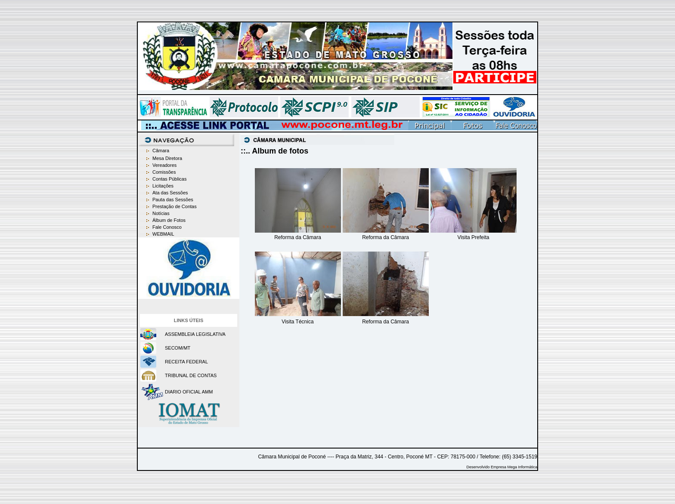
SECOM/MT (177, 347)
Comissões (164, 172)
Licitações (162, 185)
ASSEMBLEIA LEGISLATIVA (195, 334)
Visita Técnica (297, 322)
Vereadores (164, 165)
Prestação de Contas (174, 206)
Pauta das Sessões (172, 199)
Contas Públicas (169, 178)
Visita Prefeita (473, 237)
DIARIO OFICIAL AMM (189, 391)
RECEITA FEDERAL (186, 361)
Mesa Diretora (167, 158)
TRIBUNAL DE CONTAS (191, 375)
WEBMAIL (163, 234)
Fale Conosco (167, 227)
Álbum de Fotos (169, 220)
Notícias (161, 213)
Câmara (160, 150)
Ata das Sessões (170, 192)
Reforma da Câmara (297, 237)
